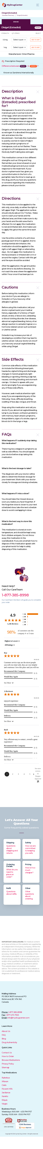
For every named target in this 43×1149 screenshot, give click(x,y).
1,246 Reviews (12, 624)
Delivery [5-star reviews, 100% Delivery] (7, 716)
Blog (4, 1039)
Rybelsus (6, 1078)
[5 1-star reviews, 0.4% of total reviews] (31, 624)
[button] (21, 91)
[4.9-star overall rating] (13, 620)
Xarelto (5, 1096)
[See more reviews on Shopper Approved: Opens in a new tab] (38, 773)
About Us (6, 1031)
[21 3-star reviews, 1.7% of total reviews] (31, 619)
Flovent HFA (7, 1089)
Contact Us (7, 1053)
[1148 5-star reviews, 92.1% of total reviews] (31, 614)
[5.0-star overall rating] (21, 656)
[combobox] (12, 641)
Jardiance (6, 1093)
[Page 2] (12, 774)
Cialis (4, 1085)
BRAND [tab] (16, 22)
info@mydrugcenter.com (18, 1018)
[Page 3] (18, 774)
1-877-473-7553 (12, 1015)
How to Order (8, 1056)
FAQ (4, 1035)
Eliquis (4, 1100)
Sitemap (5, 1067)
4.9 (13, 615)
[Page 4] (24, 774)
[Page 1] (7, 774)
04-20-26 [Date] (36, 659)
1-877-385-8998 (15, 1012)
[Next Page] (33, 774)
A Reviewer (8, 691)
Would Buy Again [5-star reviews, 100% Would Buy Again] (11, 677)
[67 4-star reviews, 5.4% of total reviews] (31, 616)
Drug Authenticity (9, 1042)
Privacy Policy (8, 1064)
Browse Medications (11, 1060)
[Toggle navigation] (37, 5)
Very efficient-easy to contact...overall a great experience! (20, 740)
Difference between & (20, 66)
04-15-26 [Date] (36, 736)
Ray (5, 653)
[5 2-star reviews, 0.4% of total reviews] (31, 622)
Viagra (4, 1104)
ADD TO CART (36, 40)
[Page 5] (30, 774)
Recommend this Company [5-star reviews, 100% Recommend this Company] (14, 671)
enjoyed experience (11, 701)
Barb (6, 730)
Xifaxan (5, 1081)
